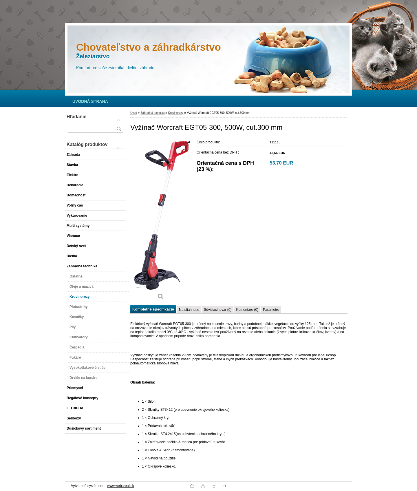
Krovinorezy (175, 112)
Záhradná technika (152, 112)
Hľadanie (76, 116)
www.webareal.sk (120, 486)
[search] (119, 128)
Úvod (133, 112)
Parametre (271, 310)
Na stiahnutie (189, 310)
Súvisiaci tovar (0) (217, 310)
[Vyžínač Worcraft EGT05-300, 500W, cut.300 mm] (161, 220)
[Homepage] (90, 101)
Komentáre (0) (247, 310)
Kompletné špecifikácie (153, 309)
